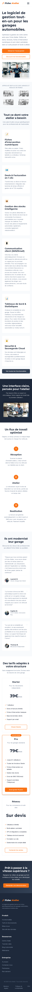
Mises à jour (6, 926)
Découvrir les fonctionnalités (16, 57)
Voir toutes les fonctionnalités (16, 371)
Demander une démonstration (16, 885)
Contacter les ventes (16, 850)
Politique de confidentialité (19, 987)
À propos (5, 962)
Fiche (10, 3)
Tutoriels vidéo (7, 944)
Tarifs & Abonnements (9, 923)
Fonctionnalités (7, 920)
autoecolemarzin (10, 283)
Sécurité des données (9, 929)
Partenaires (5, 968)
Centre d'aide (6, 941)
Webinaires (5, 950)
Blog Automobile (7, 947)
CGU (28, 986)
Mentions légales (6, 987)
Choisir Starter (16, 727)
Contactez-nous (7, 965)
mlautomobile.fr (10, 230)
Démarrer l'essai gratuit (16, 51)
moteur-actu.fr (19, 328)
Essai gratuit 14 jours (16, 790)
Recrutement (6, 971)
